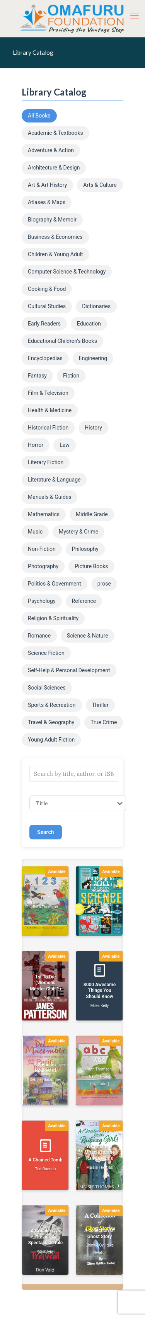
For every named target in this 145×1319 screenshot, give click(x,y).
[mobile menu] (134, 15)
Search (45, 832)
